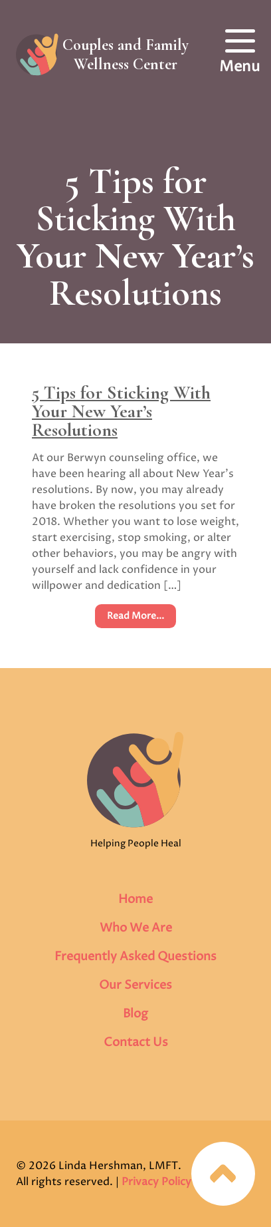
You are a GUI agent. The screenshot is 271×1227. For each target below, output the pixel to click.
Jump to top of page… (223, 1174)
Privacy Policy (156, 1181)
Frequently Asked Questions (135, 956)
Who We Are (136, 928)
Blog (135, 1013)
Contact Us (136, 1042)
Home (135, 899)
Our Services (135, 985)
